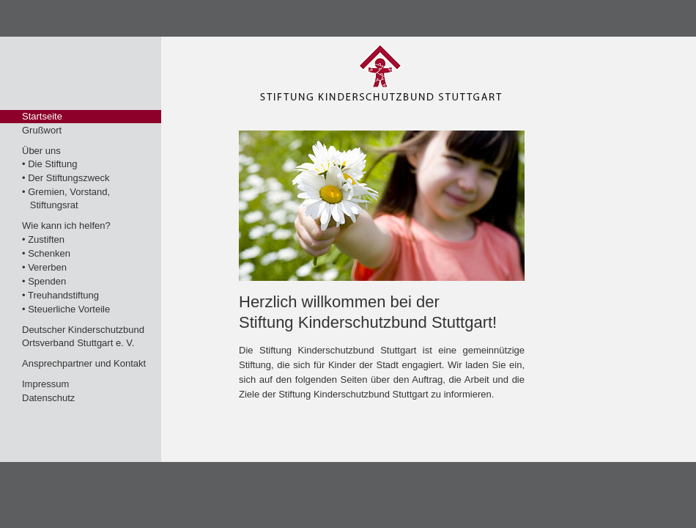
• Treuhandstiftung (60, 295)
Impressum (45, 383)
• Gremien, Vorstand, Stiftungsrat (66, 198)
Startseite (42, 116)
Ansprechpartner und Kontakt (84, 363)
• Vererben (44, 267)
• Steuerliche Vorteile (66, 309)
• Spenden (44, 281)
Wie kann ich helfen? (66, 225)
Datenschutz (48, 397)
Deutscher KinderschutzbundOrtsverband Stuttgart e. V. (83, 336)
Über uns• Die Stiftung (49, 157)
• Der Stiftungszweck (65, 177)
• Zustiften (43, 239)
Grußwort (42, 130)
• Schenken (46, 253)
